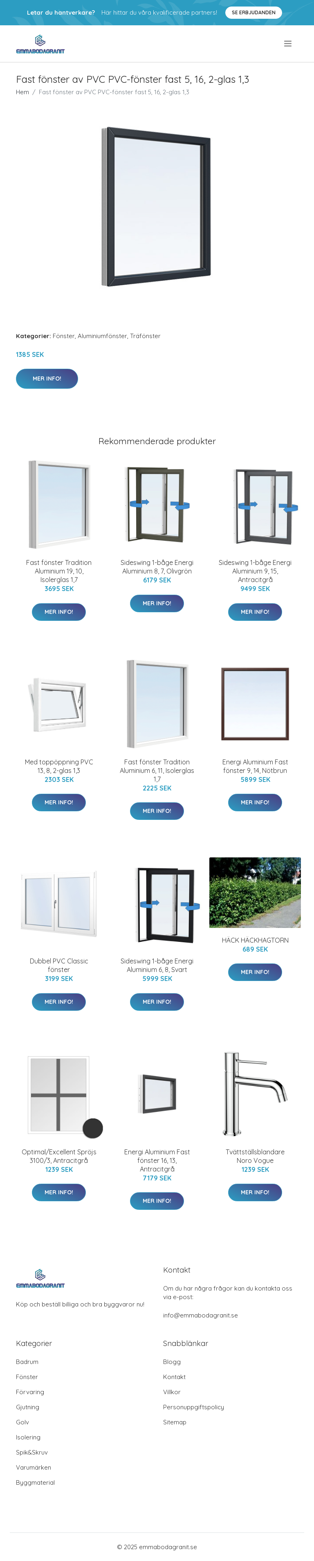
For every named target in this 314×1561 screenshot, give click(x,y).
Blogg (172, 1362)
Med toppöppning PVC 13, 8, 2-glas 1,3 (59, 766)
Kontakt (174, 1377)
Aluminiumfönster (102, 336)
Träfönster (145, 336)
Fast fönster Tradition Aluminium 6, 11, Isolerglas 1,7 (157, 770)
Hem (22, 92)
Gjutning (27, 1407)
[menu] (288, 44)
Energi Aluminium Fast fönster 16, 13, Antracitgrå (157, 1160)
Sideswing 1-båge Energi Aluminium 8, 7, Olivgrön (157, 566)
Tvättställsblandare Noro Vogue (255, 1156)
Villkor (172, 1392)
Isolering (28, 1437)
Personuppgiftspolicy (193, 1407)
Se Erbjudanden (254, 12)
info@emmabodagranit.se (200, 1315)
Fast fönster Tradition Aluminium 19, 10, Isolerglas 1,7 (59, 571)
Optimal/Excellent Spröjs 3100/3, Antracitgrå (59, 1156)
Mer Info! (47, 378)
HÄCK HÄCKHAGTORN (255, 940)
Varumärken (33, 1467)
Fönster (64, 336)
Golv (22, 1422)
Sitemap (174, 1422)
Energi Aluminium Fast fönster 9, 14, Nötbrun (255, 766)
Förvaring (30, 1392)
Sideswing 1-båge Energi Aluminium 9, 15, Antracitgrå (255, 571)
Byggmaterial (35, 1482)
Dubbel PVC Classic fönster (59, 965)
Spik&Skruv (32, 1452)
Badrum (27, 1362)
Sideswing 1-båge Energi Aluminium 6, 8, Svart (157, 965)
